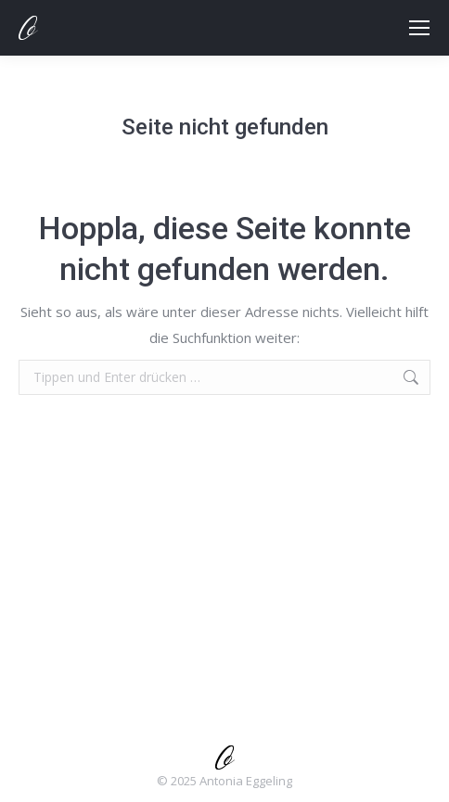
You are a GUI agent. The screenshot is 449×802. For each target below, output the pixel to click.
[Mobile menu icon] (419, 28)
